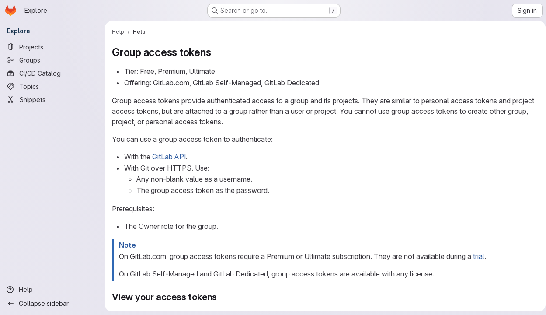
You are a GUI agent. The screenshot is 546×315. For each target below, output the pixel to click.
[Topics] (52, 86)
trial (478, 256)
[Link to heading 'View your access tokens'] (222, 296)
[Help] (52, 290)
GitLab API (169, 156)
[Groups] (52, 60)
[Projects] (52, 47)
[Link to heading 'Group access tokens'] (216, 52)
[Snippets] (52, 99)
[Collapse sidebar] (52, 304)
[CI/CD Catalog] (52, 73)
